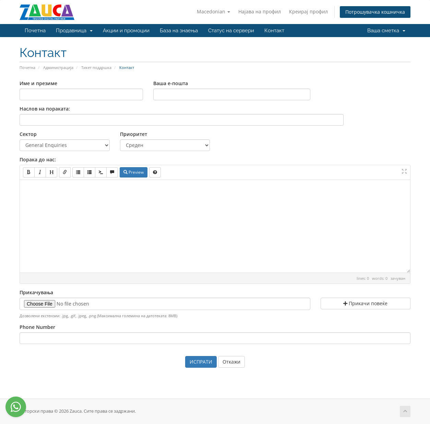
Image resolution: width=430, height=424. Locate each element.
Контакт (274, 30)
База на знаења (179, 30)
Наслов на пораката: (45, 108)
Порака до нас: (38, 159)
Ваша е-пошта (170, 83)
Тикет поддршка (96, 67)
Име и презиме (38, 83)
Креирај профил (308, 11)
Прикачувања (36, 292)
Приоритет (133, 134)
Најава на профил (259, 11)
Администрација (58, 67)
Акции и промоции (126, 30)
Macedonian (213, 11)
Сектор (28, 134)
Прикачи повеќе (365, 303)
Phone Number (37, 327)
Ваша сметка (386, 30)
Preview (133, 172)
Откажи (231, 361)
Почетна (35, 30)
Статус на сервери (231, 30)
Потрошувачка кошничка (375, 12)
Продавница (74, 30)
